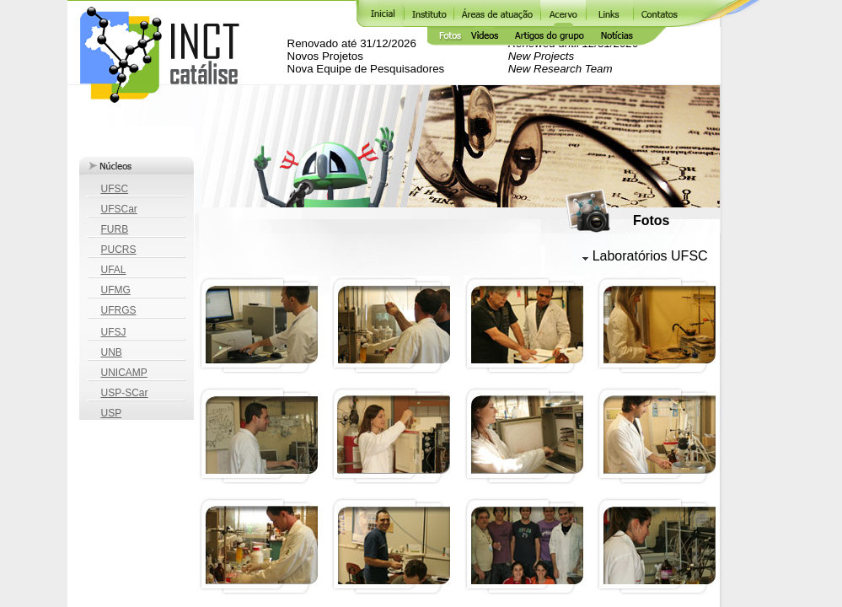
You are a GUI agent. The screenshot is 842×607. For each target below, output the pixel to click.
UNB (111, 352)
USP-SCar (124, 393)
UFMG (116, 290)
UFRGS (119, 310)
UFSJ (113, 332)
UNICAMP (124, 373)
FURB (115, 229)
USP (111, 413)
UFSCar (119, 209)
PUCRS (119, 249)
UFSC (115, 189)
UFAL (113, 270)
